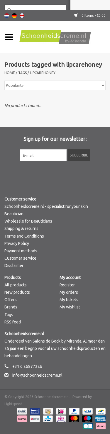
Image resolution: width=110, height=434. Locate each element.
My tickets (69, 299)
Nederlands (6, 15)
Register (67, 285)
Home (9, 73)
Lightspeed (13, 404)
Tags (22, 73)
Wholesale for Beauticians (28, 221)
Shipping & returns (21, 228)
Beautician (13, 213)
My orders (69, 292)
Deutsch (14, 15)
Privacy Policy (16, 243)
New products (17, 292)
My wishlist (70, 307)
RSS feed (12, 322)
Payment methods (20, 250)
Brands (10, 307)
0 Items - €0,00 (90, 15)
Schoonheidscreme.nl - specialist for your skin (46, 206)
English (22, 15)
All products (15, 285)
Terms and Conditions (24, 236)
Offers (10, 299)
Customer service (20, 258)
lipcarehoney (42, 73)
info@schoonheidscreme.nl (37, 375)
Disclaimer (13, 265)
